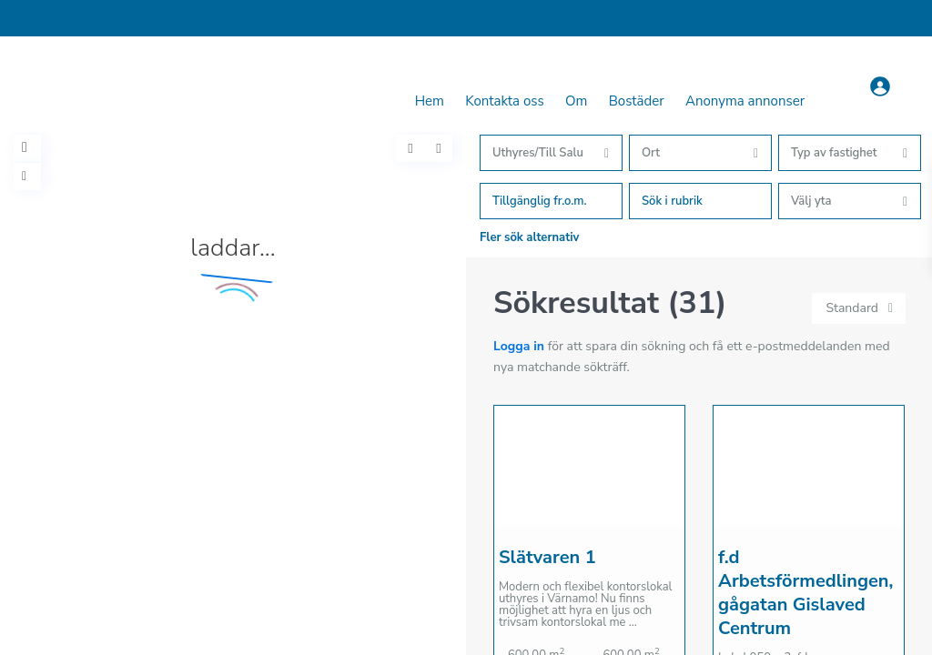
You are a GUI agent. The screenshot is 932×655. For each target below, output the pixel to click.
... (633, 622)
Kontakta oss (504, 101)
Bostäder (636, 101)
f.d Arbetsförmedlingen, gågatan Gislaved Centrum (805, 592)
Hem (429, 101)
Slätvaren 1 (547, 557)
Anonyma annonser (745, 101)
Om (576, 101)
